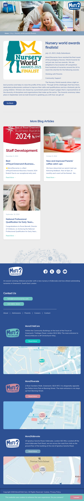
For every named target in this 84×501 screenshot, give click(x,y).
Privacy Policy (55, 492)
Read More (32, 341)
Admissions (16, 313)
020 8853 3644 (14, 304)
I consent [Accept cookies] (76, 497)
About (5, 313)
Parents (28, 313)
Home (7, 33)
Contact (47, 313)
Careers (37, 313)
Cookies (46, 492)
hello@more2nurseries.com (18, 299)
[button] (5, 5)
